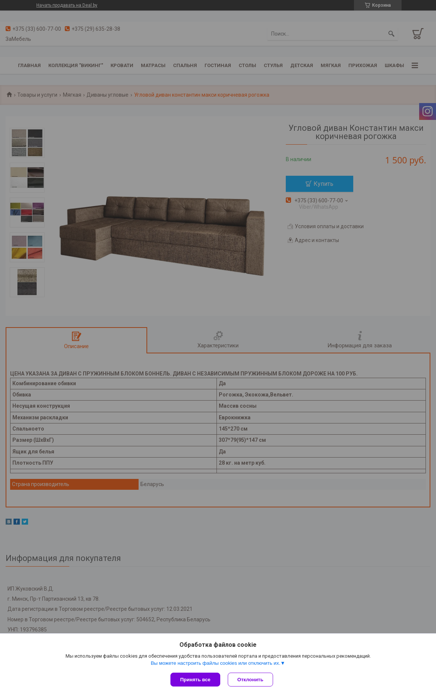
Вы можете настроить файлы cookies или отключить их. (215, 663)
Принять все (195, 679)
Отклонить (250, 679)
